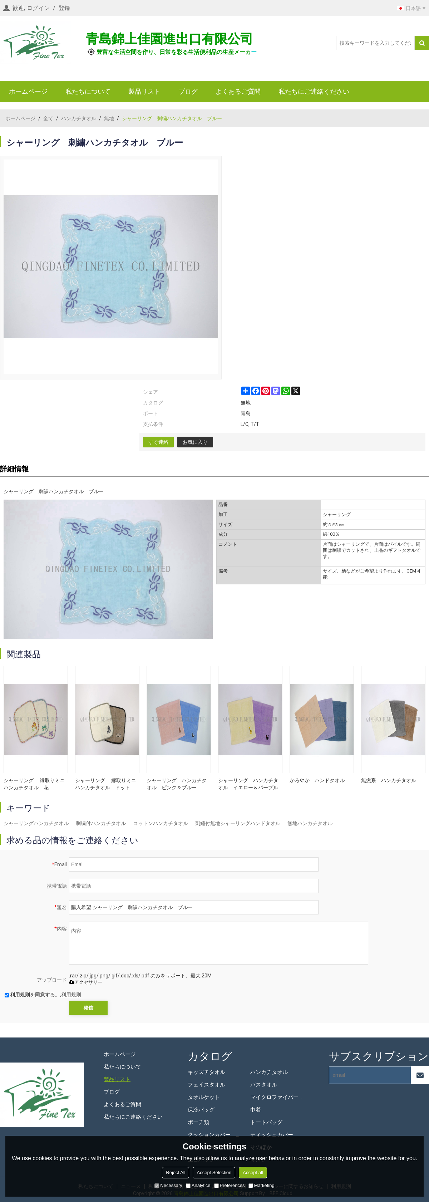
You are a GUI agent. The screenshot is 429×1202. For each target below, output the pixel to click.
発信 (88, 1008)
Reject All (175, 1172)
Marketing (261, 1185)
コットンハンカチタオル (160, 823)
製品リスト (144, 91)
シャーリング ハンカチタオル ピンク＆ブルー (177, 783)
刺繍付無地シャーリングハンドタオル (237, 823)
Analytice (198, 1185)
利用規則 (71, 994)
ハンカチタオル (78, 118)
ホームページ (28, 91)
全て (48, 118)
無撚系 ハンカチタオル (388, 780)
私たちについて (87, 91)
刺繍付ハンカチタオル (101, 823)
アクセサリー (85, 982)
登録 (64, 8)
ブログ (188, 91)
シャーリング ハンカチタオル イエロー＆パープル (248, 783)
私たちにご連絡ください (313, 91)
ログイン (38, 8)
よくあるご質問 (238, 91)
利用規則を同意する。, (43, 994)
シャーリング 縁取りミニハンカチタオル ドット (105, 783)
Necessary (168, 1185)
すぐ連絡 (158, 442)
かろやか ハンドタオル (317, 780)
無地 (109, 118)
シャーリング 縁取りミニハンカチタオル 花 (34, 783)
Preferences (229, 1185)
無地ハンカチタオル (309, 823)
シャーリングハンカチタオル (36, 823)
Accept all (253, 1172)
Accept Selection (214, 1172)
